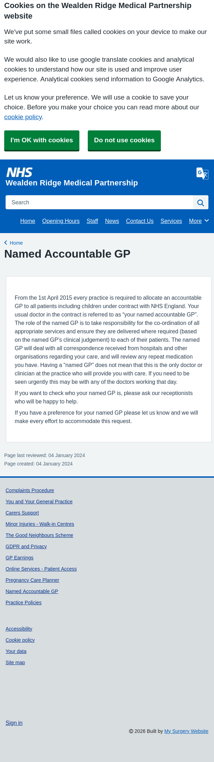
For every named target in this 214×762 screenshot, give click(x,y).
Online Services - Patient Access (41, 568)
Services (171, 221)
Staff (92, 221)
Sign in (14, 723)
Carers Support (22, 512)
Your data (16, 651)
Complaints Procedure (30, 490)
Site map (15, 662)
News (112, 221)
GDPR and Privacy (26, 546)
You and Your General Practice (39, 501)
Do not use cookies (124, 140)
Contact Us (140, 221)
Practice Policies (24, 602)
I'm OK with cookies (41, 140)
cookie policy (23, 117)
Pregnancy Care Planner (32, 580)
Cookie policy (20, 640)
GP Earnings (19, 557)
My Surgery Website (186, 731)
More (199, 220)
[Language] (202, 173)
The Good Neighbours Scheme (39, 535)
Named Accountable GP (32, 591)
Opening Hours (61, 221)
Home (27, 221)
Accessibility (19, 628)
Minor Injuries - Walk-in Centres (40, 524)
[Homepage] (100, 176)
